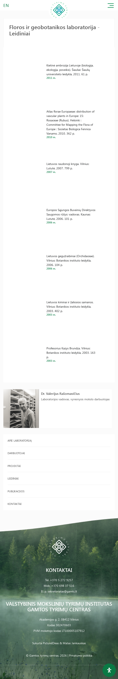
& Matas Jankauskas (73, 643)
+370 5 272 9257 (61, 580)
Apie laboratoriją (20, 440)
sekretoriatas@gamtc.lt (62, 591)
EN (6, 5)
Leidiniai (13, 478)
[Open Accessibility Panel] (109, 670)
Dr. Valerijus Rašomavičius (60, 393)
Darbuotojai (16, 453)
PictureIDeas (51, 643)
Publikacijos (16, 491)
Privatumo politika (80, 655)
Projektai (14, 466)
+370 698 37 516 (62, 586)
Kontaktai (14, 503)
